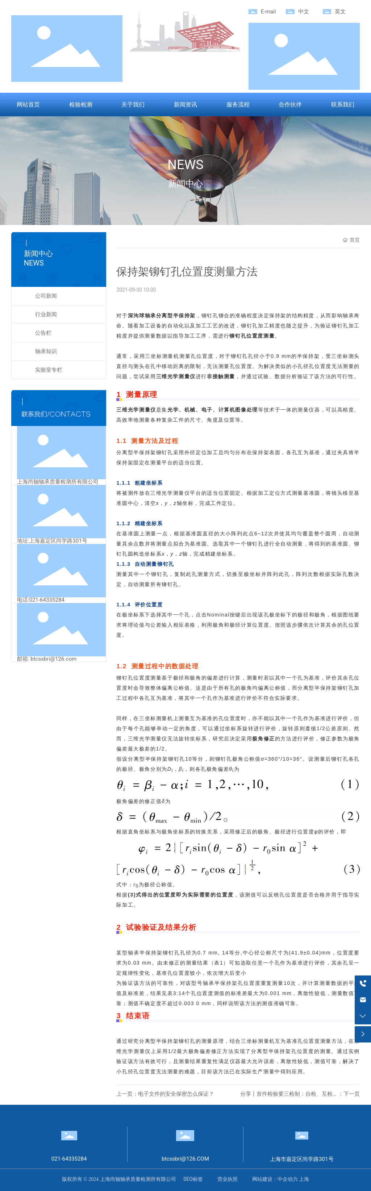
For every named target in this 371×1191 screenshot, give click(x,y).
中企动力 (288, 1179)
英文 (340, 11)
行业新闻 (46, 314)
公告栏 (43, 333)
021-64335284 (69, 1159)
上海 (304, 1179)
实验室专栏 (48, 370)
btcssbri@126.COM (185, 1159)
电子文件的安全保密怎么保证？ (176, 1094)
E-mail (268, 11)
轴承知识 (46, 351)
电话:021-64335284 (40, 600)
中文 (303, 11)
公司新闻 (46, 296)
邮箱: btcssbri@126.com (47, 659)
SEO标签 (193, 1179)
